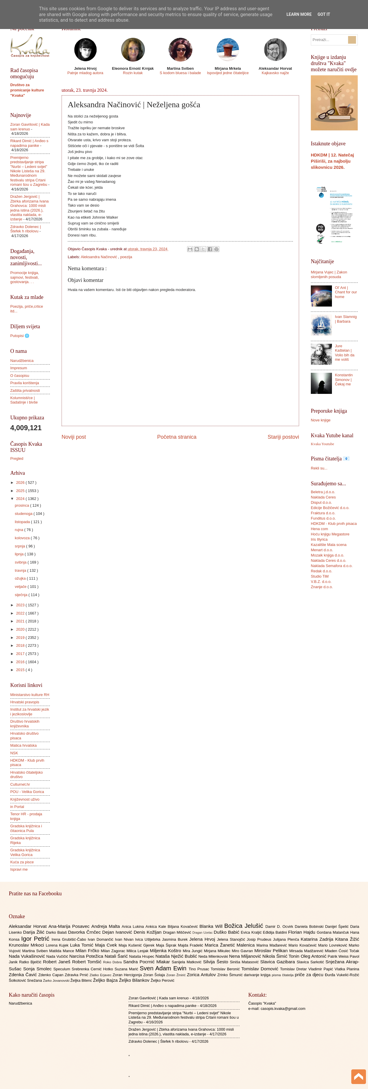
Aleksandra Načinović (99, 257)
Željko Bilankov (135, 980)
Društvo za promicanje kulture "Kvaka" (27, 90)
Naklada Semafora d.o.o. (331, 566)
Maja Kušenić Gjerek (137, 945)
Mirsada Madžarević (307, 951)
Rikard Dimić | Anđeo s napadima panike (29, 143)
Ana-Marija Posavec (69, 926)
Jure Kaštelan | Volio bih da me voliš (345, 353)
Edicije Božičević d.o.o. (330, 508)
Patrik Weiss (339, 956)
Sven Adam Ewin (164, 968)
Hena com (319, 529)
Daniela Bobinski (310, 926)
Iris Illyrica (319, 539)
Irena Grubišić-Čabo (70, 939)
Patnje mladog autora (85, 73)
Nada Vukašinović (27, 956)
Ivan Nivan (125, 939)
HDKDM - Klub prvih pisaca (334, 523)
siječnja (21, 595)
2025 (21, 491)
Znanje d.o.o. (322, 587)
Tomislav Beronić (226, 969)
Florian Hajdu (302, 932)
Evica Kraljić (252, 932)
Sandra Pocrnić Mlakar (147, 961)
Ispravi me (19, 869)
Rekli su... (319, 468)
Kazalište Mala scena (329, 544)
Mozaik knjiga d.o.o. (327, 555)
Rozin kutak (133, 73)
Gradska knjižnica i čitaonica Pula (26, 828)
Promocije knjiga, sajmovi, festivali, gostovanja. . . (24, 277)
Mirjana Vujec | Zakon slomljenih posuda (329, 274)
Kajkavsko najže (275, 73)
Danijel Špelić (337, 926)
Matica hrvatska (23, 745)
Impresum (18, 368)
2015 (21, 670)
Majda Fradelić (191, 945)
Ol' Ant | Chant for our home (346, 292)
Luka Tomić (82, 944)
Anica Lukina (133, 926)
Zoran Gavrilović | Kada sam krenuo (158, 998)
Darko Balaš (57, 932)
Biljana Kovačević (183, 926)
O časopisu (19, 375)
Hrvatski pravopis (24, 702)
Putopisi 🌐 (19, 335)
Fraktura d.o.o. (323, 513)
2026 (21, 482)
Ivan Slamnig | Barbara (346, 318)
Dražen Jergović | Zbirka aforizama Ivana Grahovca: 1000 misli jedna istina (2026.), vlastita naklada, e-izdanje (29, 207)
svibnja (21, 562)
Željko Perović (162, 980)
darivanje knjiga (258, 975)
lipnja (20, 554)
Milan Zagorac (114, 951)
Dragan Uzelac (203, 932)
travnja (21, 570)
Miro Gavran (243, 951)
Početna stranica (176, 437)
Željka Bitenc (81, 980)
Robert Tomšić (87, 961)
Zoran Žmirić (176, 975)
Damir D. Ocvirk (280, 926)
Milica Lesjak (138, 951)
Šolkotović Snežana (26, 980)
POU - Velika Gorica (27, 791)
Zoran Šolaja (154, 975)
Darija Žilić (34, 932)
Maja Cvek (107, 944)
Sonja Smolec (38, 968)
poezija (126, 257)
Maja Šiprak (167, 945)
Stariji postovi (283, 437)
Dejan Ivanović (118, 932)
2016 (21, 662)
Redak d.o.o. (321, 571)
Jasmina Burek (175, 939)
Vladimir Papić (321, 969)
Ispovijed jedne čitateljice (228, 73)
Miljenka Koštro (166, 950)
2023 (21, 605)
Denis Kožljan (148, 932)
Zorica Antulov (202, 974)
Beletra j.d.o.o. (323, 492)
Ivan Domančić (101, 939)
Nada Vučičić (57, 956)
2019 (21, 637)
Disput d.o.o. (321, 502)
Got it (324, 14)
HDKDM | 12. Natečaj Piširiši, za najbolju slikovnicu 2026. (332, 161)
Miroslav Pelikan (271, 950)
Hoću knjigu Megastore (330, 534)
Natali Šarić (117, 956)
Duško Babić (227, 932)
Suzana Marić (127, 969)
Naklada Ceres (323, 497)
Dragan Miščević (177, 932)
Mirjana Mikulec (218, 951)
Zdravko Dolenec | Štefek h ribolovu (25, 228)
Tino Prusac (200, 969)
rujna (19, 530)
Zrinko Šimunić (230, 975)
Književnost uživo (24, 799)
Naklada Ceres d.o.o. (328, 560)
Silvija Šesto (216, 961)
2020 (21, 629)
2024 (21, 498)
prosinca (22, 505)
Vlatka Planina (347, 969)
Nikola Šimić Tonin (281, 956)
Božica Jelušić (244, 925)
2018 (21, 645)
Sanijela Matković (187, 962)
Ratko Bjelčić (31, 962)
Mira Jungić (193, 951)
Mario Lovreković (333, 945)
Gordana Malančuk (333, 932)
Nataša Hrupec (142, 956)
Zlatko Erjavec (101, 975)
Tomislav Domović (260, 968)
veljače (21, 586)
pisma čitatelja (283, 975)
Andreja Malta (106, 926)
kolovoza (22, 538)
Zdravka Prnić (77, 975)
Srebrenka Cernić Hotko (93, 969)
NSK (14, 753)
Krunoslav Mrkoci (27, 944)
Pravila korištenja (24, 383)
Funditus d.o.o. (323, 518)
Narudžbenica (21, 360)
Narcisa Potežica (86, 956)
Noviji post (74, 437)
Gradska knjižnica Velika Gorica (25, 852)
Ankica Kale (156, 926)
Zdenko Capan (51, 975)
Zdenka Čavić (23, 974)
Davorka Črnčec (85, 932)
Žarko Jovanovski (56, 980)
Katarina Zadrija (318, 939)
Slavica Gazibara (278, 961)
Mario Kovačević (303, 945)
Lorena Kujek (58, 945)
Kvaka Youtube (322, 444)
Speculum (62, 969)
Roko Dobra (113, 962)
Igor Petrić (36, 938)
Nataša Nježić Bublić (176, 956)
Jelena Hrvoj (203, 939)
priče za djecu (310, 974)
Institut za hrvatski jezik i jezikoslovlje (29, 711)
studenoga (24, 513)
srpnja (20, 546)
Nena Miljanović (245, 956)
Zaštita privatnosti (25, 390)
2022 (21, 613)
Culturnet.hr (20, 784)
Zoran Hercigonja (128, 975)
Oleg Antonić (314, 956)
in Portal (17, 806)
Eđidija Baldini (275, 932)
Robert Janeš (57, 961)
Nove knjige (320, 420)
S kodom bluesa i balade (180, 73)
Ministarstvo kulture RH (29, 694)
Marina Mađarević (273, 945)
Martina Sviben (35, 951)
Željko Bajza (106, 980)
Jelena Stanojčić (232, 939)
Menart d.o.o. (322, 550)
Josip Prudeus (260, 939)
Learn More (299, 14)
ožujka (21, 578)
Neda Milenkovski (213, 956)
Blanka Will (211, 926)
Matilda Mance (62, 951)
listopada (23, 522)
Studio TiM (320, 576)
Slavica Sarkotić (311, 962)
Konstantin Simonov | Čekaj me (344, 379)
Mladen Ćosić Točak (342, 951)
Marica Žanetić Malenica (231, 944)
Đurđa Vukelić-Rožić (342, 975)
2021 (21, 621)
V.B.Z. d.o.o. (321, 581)
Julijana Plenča (287, 939)
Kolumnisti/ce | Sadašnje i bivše (24, 400)
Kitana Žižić (347, 939)
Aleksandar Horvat (28, 926)
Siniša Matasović (245, 962)
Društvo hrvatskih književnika (24, 723)
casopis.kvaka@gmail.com (283, 1008)
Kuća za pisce (22, 862)
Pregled (16, 458)
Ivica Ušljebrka (148, 939)
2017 (21, 653)
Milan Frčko (88, 950)
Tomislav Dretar (294, 969)
